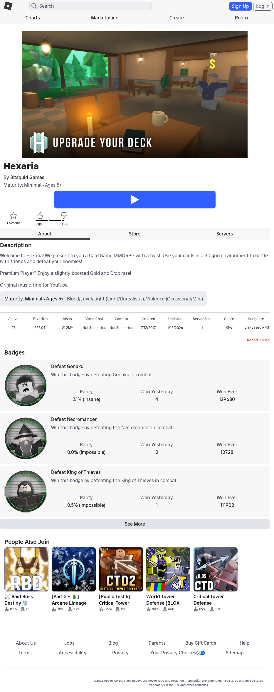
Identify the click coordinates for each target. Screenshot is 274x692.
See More (135, 524)
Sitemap (235, 653)
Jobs (69, 643)
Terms (25, 653)
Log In (263, 6)
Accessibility (73, 653)
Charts (33, 18)
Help (245, 643)
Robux (241, 18)
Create (176, 18)
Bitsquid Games (27, 177)
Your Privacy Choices (177, 653)
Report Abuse (258, 340)
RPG (229, 327)
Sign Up (240, 6)
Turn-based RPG (256, 327)
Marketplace (104, 18)
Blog (113, 643)
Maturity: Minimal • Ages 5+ (33, 185)
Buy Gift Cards (200, 643)
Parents (157, 643)
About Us (26, 643)
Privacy (120, 653)
